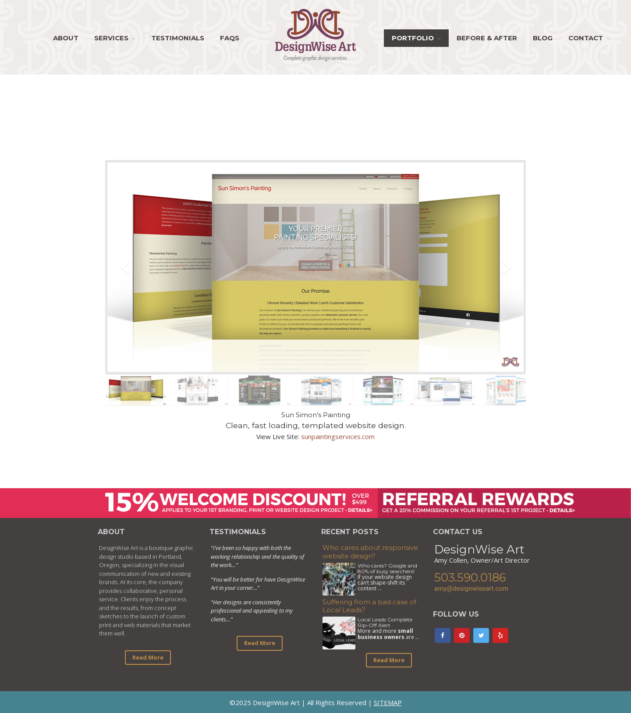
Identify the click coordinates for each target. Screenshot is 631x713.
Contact (585, 38)
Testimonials (177, 38)
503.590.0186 (470, 578)
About (65, 38)
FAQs (229, 38)
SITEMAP (388, 702)
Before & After (487, 38)
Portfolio (413, 38)
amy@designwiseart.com (471, 588)
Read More (147, 657)
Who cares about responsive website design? (370, 551)
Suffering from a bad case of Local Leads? (369, 606)
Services (111, 38)
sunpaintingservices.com (338, 436)
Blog (543, 38)
